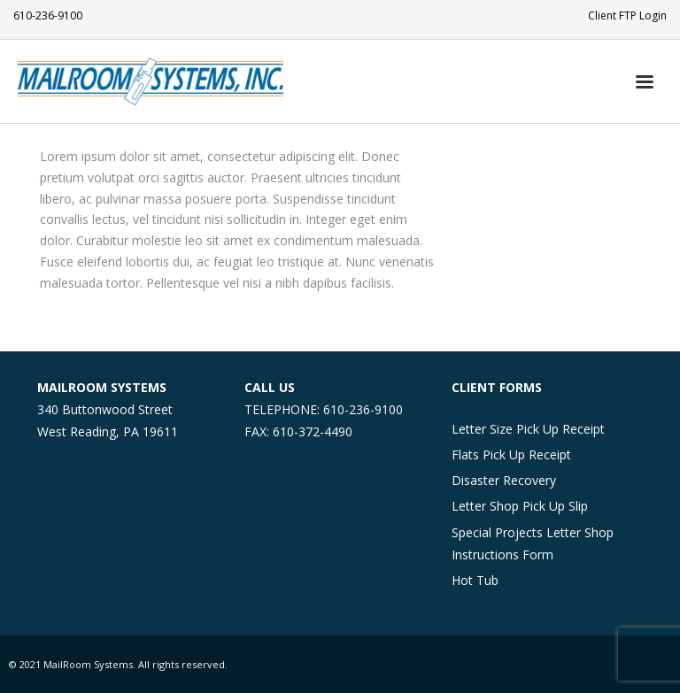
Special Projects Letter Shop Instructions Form (533, 543)
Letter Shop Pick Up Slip (520, 505)
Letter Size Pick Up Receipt (528, 428)
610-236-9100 (47, 15)
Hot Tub (475, 580)
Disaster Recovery (504, 480)
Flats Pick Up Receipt (511, 454)
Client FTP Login (627, 15)
